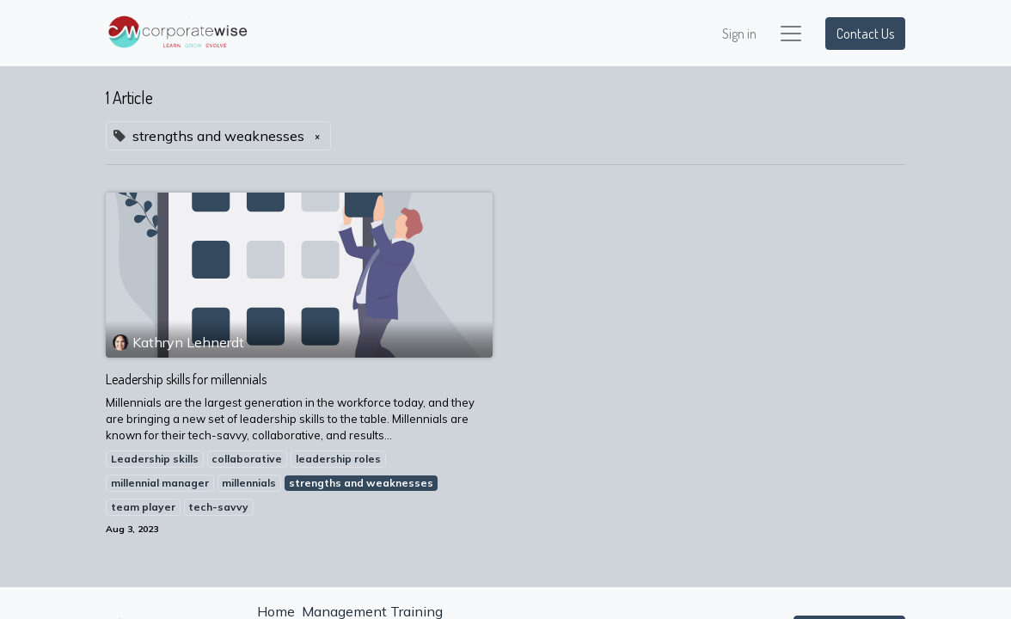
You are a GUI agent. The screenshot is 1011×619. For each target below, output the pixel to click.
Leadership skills (155, 458)
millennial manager (160, 482)
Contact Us (865, 33)
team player (143, 506)
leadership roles (338, 458)
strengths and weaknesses (361, 482)
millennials (249, 482)
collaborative (246, 458)
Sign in (739, 33)
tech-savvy (218, 506)
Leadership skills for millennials (186, 379)
